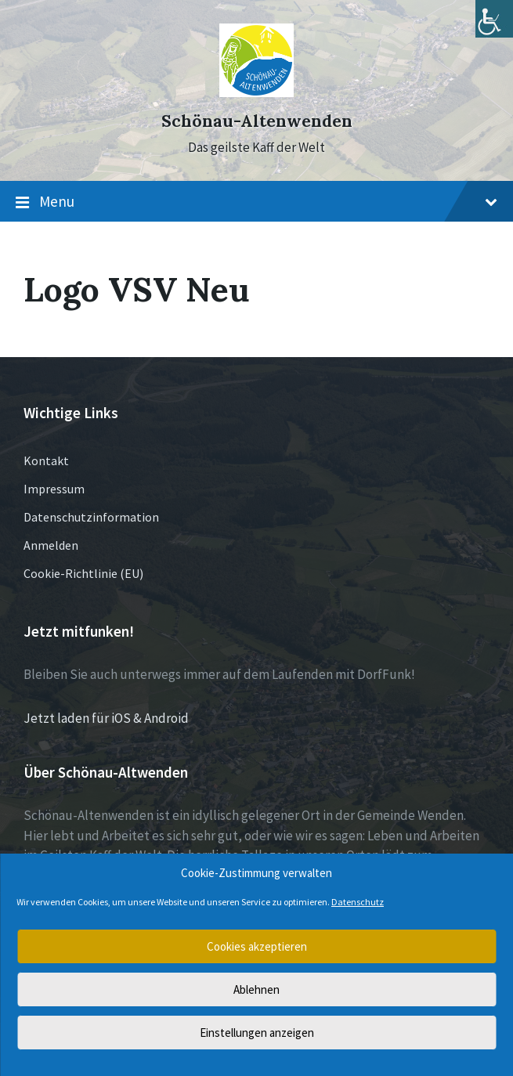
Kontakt (46, 460)
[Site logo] (256, 92)
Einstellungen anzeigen (257, 1032)
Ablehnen (256, 989)
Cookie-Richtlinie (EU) (83, 573)
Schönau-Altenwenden (256, 121)
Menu (256, 202)
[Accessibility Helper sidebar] (494, 19)
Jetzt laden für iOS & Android (106, 718)
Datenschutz (357, 902)
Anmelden (50, 545)
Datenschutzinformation (91, 517)
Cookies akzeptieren (257, 946)
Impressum (54, 488)
